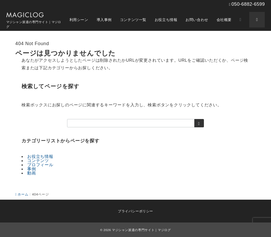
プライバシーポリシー (135, 211)
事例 (31, 169)
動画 (31, 173)
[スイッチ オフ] (240, 20)
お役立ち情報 (40, 156)
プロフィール (40, 165)
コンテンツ (38, 160)
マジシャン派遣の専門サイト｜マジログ (141, 230)
